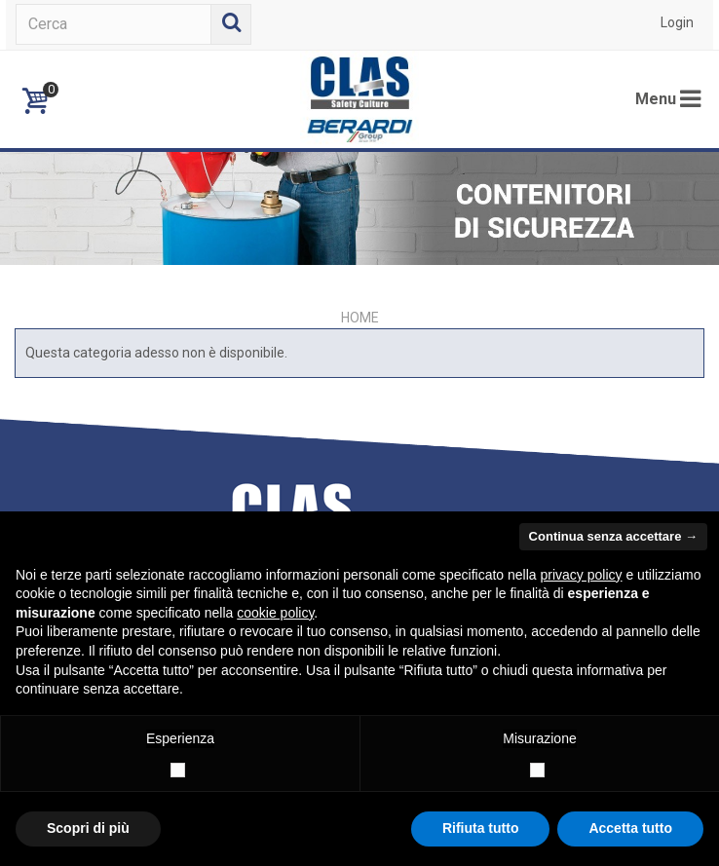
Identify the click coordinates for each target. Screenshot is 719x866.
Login (677, 22)
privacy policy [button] (582, 575)
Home (360, 317)
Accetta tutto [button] (630, 828)
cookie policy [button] (275, 613)
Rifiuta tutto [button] (480, 828)
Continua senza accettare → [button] (613, 536)
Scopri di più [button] (88, 828)
